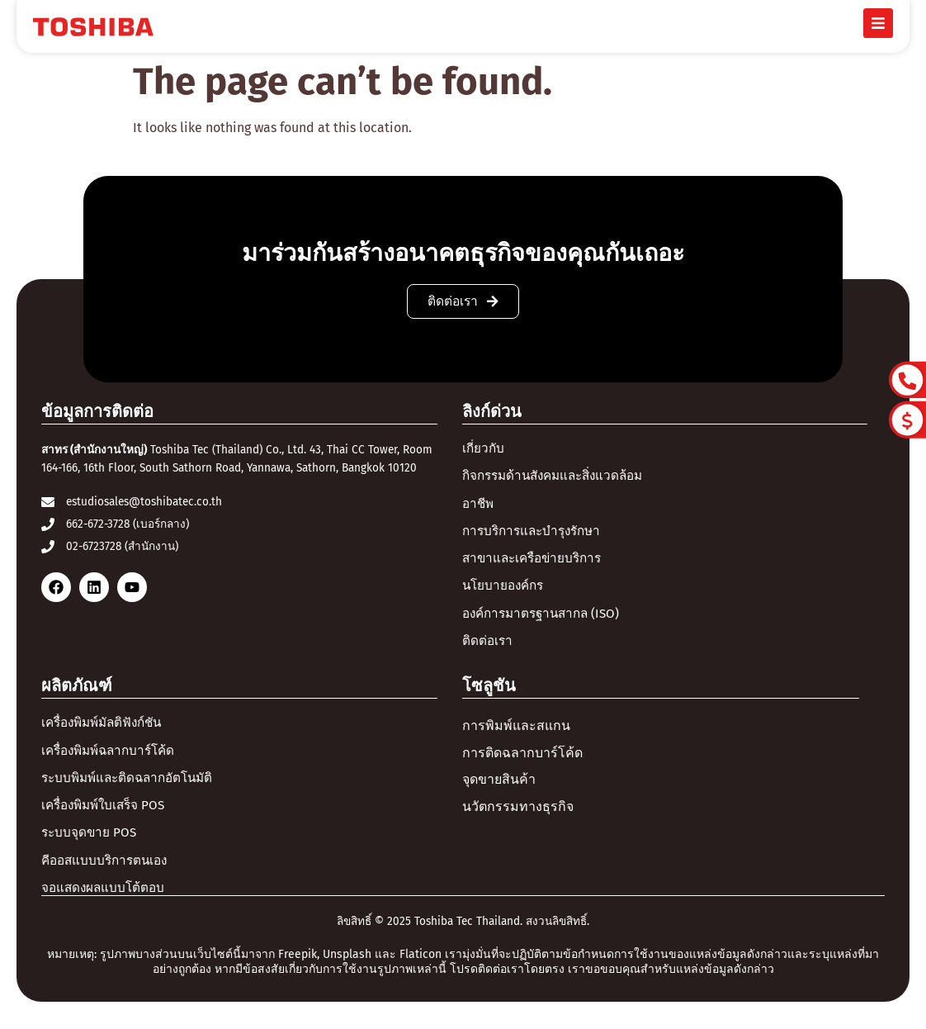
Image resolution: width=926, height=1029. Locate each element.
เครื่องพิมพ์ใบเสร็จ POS (107, 814)
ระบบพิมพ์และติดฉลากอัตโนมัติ (132, 786)
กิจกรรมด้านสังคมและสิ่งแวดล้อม (559, 477)
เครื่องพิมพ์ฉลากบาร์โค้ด (113, 758)
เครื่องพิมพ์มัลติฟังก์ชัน (106, 729)
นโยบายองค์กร (505, 590)
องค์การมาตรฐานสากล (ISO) (546, 618)
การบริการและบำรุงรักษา (536, 533)
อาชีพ (479, 505)
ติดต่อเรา (488, 646)
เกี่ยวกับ (484, 449)
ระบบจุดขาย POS (90, 842)
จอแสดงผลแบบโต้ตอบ (105, 899)
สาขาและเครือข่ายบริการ (536, 562)
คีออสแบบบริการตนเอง (108, 870)
